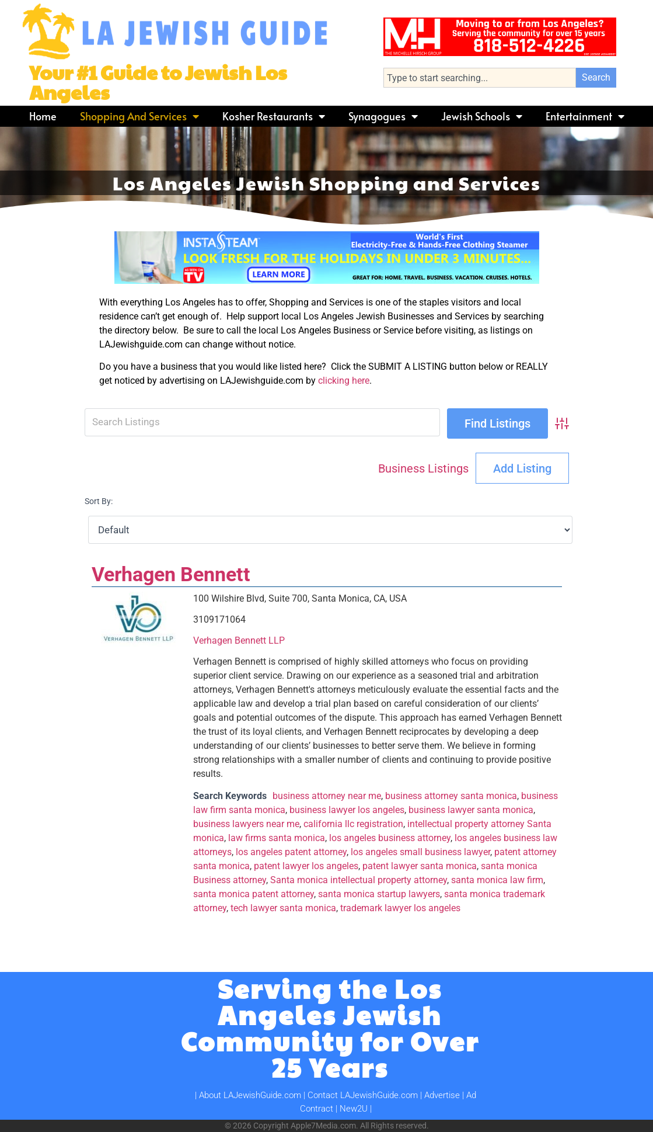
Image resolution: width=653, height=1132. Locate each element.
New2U (354, 1108)
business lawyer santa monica (470, 809)
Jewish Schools (481, 116)
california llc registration (353, 823)
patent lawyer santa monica (419, 865)
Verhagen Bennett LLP (239, 640)
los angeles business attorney (390, 837)
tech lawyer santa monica (283, 908)
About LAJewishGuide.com (250, 1095)
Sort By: (99, 501)
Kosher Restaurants (273, 116)
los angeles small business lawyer (420, 851)
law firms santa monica (276, 837)
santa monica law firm (497, 880)
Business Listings (423, 468)
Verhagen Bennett (171, 574)
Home (43, 116)
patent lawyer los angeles (306, 865)
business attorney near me (327, 795)
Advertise (442, 1095)
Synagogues (383, 116)
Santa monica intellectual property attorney (358, 880)
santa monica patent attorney (253, 894)
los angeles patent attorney (291, 851)
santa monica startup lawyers (379, 894)
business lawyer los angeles (346, 809)
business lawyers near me (246, 823)
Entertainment (585, 116)
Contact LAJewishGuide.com (363, 1095)
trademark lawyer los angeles (400, 908)
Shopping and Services (139, 116)
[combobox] (479, 78)
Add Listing (522, 468)
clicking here (343, 380)
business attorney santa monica (451, 795)
